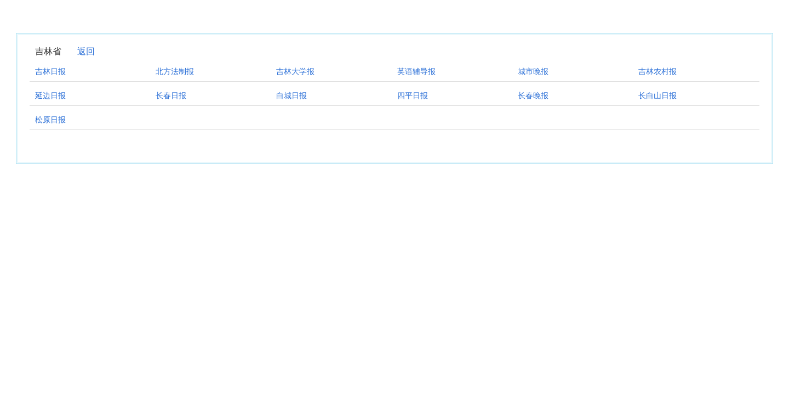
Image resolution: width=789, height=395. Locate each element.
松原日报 (50, 119)
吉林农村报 (657, 71)
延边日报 (50, 95)
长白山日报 (657, 95)
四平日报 (412, 95)
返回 (86, 51)
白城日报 (291, 95)
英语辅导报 (416, 71)
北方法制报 (175, 71)
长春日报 (171, 95)
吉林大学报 (295, 71)
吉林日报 (50, 71)
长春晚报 (533, 95)
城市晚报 (533, 71)
